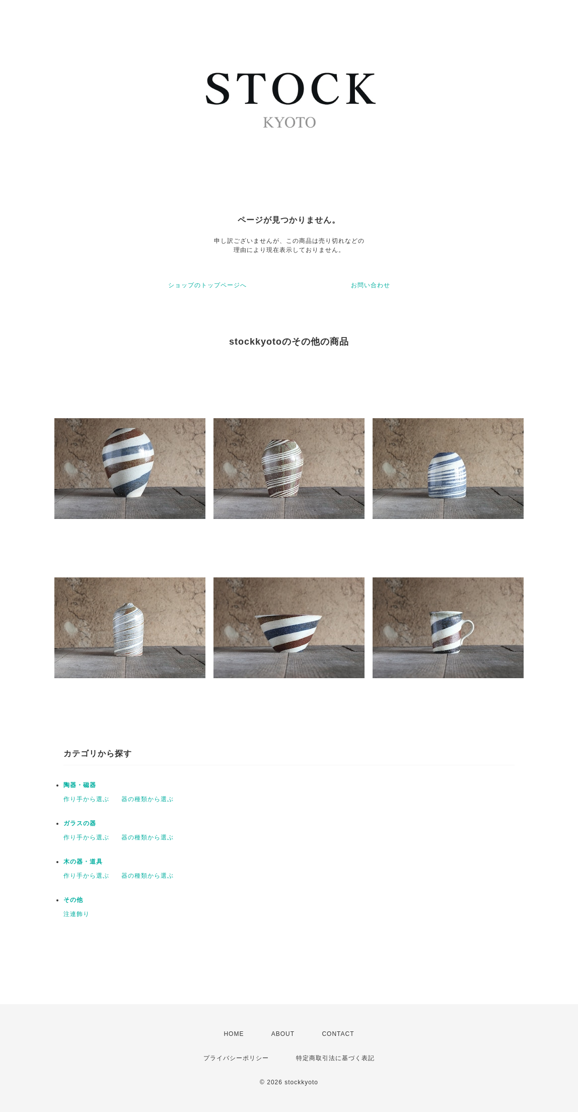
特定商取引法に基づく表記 (335, 1058)
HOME (234, 1033)
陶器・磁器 (79, 785)
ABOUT (283, 1033)
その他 (73, 899)
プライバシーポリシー (236, 1058)
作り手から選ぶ (86, 799)
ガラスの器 (79, 823)
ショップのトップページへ (207, 285)
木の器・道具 (83, 861)
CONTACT (338, 1033)
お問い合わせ (370, 285)
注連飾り (76, 914)
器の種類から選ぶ (147, 799)
